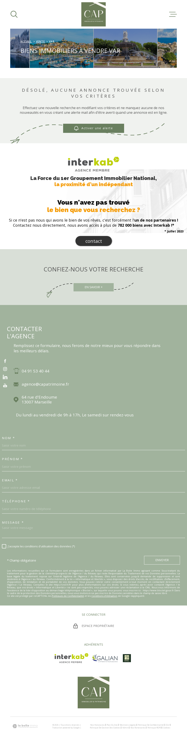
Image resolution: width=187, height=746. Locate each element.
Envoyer (162, 560)
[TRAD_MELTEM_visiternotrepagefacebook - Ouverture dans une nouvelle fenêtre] (5, 360)
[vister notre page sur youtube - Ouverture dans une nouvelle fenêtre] (5, 385)
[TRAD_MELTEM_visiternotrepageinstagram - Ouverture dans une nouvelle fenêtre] (5, 368)
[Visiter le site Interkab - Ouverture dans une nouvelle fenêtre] (71, 658)
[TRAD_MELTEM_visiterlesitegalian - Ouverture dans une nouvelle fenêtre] (105, 658)
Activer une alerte (93, 128)
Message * (13, 522)
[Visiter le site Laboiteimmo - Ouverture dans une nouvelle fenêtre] (25, 726)
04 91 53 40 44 (35, 371)
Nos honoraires (97, 725)
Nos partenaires (137, 727)
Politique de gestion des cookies (105, 727)
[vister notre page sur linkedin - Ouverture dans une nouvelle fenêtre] (5, 377)
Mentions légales (128, 725)
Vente (40, 41)
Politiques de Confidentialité (68, 595)
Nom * (8, 438)
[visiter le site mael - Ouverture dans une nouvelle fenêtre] (126, 658)
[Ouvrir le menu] (173, 14)
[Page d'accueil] (93, 14)
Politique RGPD (154, 727)
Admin (125, 727)
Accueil (26, 41)
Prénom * (12, 459)
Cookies (166, 728)
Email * (10, 480)
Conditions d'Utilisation (104, 595)
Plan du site (112, 725)
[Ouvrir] (14, 14)
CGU (167, 725)
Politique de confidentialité (150, 725)
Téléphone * (16, 501)
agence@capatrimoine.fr (45, 384)
